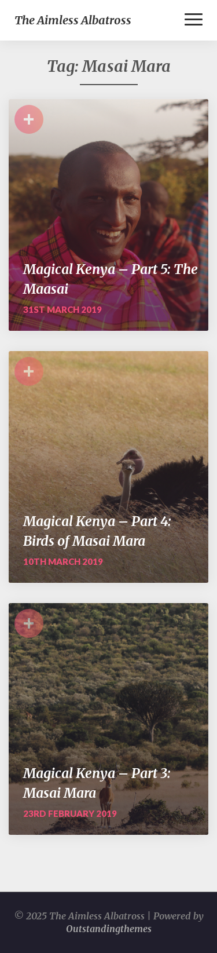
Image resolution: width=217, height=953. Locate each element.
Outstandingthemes (109, 928)
